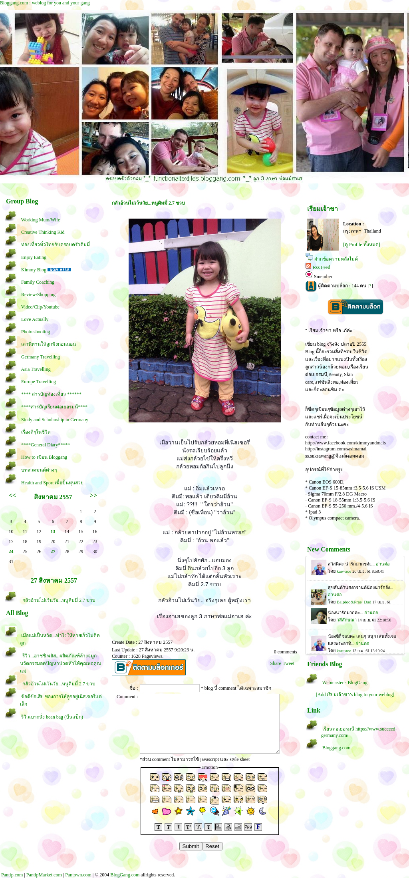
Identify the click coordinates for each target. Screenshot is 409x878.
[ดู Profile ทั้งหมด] (361, 244)
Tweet (288, 663)
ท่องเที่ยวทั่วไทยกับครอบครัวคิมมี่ (55, 244)
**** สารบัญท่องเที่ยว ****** (51, 394)
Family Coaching (37, 282)
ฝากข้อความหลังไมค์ (336, 259)
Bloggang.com (336, 748)
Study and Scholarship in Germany (54, 419)
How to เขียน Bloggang (44, 457)
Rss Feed (321, 267)
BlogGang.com (124, 875)
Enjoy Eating (33, 257)
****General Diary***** (45, 445)
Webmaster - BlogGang (344, 682)
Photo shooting (35, 331)
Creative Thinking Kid (42, 232)
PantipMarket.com (44, 875)
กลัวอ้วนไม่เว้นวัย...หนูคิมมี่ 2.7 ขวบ (58, 600)
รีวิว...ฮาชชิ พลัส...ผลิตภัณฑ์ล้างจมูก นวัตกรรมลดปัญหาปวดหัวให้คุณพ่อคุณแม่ (60, 663)
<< (12, 495)
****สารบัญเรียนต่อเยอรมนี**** (54, 407)
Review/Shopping (38, 294)
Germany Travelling (40, 357)
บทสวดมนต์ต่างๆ (39, 470)
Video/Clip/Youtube (40, 307)
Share (275, 663)
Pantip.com (12, 875)
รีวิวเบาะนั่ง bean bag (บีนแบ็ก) (52, 717)
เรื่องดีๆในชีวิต (36, 432)
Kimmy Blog (33, 270)
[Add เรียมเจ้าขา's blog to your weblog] (355, 694)
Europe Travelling (38, 381)
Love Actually (34, 319)
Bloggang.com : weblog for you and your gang (45, 3)
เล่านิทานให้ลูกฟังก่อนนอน (48, 344)
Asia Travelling (35, 369)
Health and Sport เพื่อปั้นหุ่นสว (52, 483)
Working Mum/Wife (40, 220)
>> (93, 495)
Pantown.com (78, 875)
